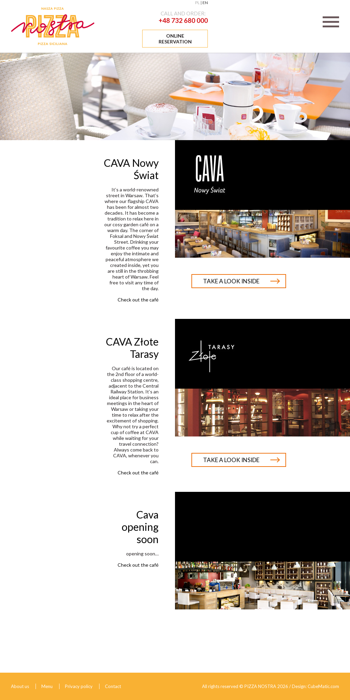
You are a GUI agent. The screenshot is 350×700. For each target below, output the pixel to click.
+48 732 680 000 (183, 20)
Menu (47, 686)
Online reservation (175, 38)
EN (205, 2)
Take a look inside (231, 281)
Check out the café (138, 299)
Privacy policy (79, 686)
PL (197, 2)
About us (20, 686)
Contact (113, 686)
